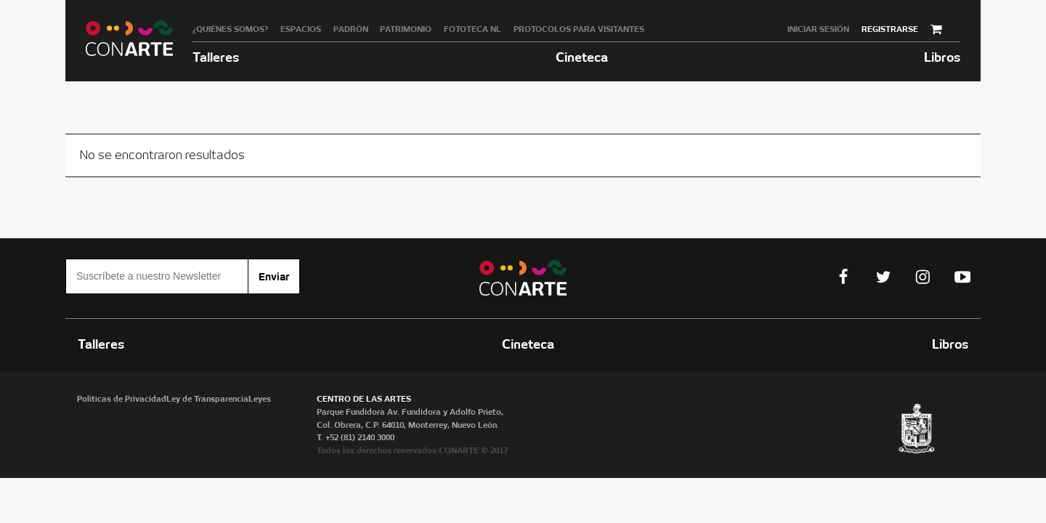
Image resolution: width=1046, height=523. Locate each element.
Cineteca (582, 57)
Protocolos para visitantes (579, 29)
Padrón (350, 29)
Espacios (300, 29)
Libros (942, 57)
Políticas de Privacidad (121, 399)
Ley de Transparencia (207, 399)
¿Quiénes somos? (230, 29)
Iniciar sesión (818, 29)
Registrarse (889, 29)
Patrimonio (405, 29)
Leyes (259, 399)
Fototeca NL (472, 29)
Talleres (215, 57)
